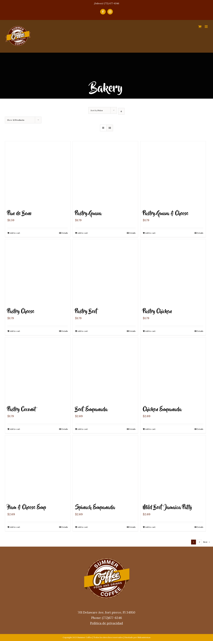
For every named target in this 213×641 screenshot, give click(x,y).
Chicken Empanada (162, 409)
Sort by (97, 110)
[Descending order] (121, 111)
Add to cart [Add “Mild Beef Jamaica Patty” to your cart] (150, 527)
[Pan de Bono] (37, 174)
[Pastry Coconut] (37, 370)
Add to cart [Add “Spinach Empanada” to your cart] (82, 527)
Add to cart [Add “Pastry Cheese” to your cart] (15, 331)
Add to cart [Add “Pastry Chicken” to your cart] (150, 331)
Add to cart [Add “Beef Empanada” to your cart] (82, 429)
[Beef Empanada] (105, 370)
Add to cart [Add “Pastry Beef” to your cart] (82, 331)
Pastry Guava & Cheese (165, 214)
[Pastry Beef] (105, 271)
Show (15, 120)
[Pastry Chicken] (173, 271)
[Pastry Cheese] (37, 271)
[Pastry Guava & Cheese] (173, 174)
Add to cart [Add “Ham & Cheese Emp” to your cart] (15, 527)
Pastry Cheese (20, 312)
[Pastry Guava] (105, 174)
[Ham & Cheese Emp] (37, 468)
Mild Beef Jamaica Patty (167, 507)
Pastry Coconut (21, 409)
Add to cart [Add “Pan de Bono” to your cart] (15, 233)
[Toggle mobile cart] (199, 26)
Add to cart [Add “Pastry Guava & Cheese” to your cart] (150, 233)
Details (64, 233)
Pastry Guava (88, 214)
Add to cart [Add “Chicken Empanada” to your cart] (150, 429)
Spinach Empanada (95, 507)
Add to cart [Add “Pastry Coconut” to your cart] (15, 429)
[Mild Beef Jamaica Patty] (173, 468)
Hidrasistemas (143, 637)
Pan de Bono (19, 214)
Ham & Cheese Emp (26, 507)
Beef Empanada (91, 409)
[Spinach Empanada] (105, 468)
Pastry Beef (86, 312)
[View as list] (109, 128)
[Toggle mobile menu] (206, 26)
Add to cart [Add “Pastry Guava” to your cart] (82, 233)
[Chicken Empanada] (173, 370)
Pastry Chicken (157, 312)
